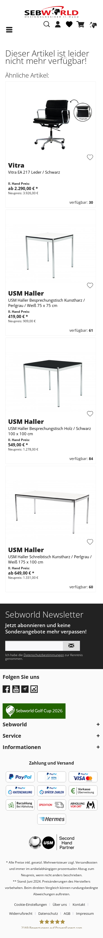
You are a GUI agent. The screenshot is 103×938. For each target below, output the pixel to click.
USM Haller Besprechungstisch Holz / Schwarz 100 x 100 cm (49, 431)
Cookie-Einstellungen (30, 904)
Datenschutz (48, 913)
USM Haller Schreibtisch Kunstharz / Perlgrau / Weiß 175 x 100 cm (50, 559)
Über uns (60, 904)
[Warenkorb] (81, 24)
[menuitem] (58, 27)
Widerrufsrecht (20, 913)
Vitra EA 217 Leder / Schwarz (34, 172)
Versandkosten (86, 862)
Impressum (85, 913)
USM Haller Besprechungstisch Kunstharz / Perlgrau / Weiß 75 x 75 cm (46, 302)
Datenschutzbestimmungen (44, 655)
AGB (67, 913)
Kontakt (79, 904)
